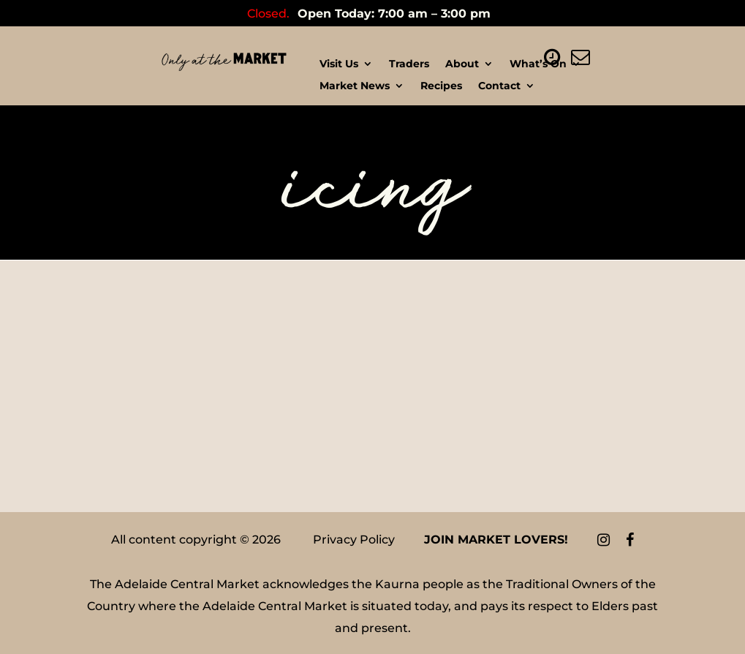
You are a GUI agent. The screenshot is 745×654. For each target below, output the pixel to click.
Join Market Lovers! (496, 539)
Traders (409, 64)
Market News (354, 86)
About (462, 64)
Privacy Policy (354, 539)
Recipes (441, 86)
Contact (499, 86)
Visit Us (338, 64)
